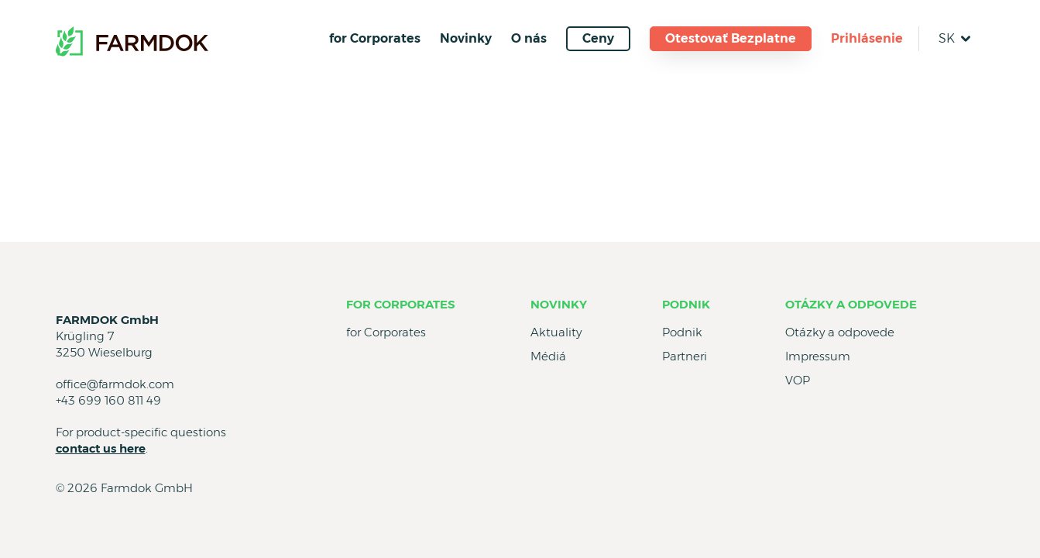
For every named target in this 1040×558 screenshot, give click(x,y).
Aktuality (556, 332)
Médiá (548, 356)
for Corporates (374, 38)
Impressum (817, 356)
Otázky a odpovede (851, 304)
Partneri (684, 356)
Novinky (466, 38)
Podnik (686, 304)
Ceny (598, 38)
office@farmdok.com (115, 384)
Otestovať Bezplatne (730, 38)
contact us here (101, 448)
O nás (529, 38)
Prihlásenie (867, 38)
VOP (797, 380)
